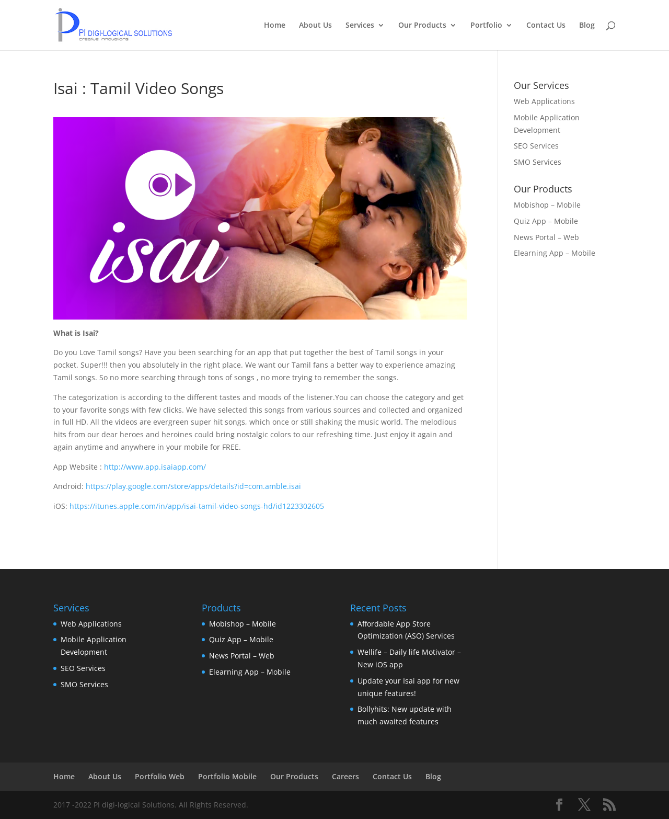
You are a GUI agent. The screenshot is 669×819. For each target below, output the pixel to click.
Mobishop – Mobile (547, 205)
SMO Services (537, 162)
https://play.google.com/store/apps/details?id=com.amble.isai (193, 486)
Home (274, 25)
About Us (315, 25)
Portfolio (486, 25)
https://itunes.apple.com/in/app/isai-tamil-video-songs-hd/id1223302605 (197, 506)
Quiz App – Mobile (546, 221)
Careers (345, 776)
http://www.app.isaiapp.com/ (155, 467)
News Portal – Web (546, 237)
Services (359, 25)
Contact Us (546, 25)
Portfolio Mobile (227, 776)
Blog (587, 25)
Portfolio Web (159, 776)
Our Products (422, 25)
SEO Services (536, 146)
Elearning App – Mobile (554, 253)
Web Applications (544, 101)
